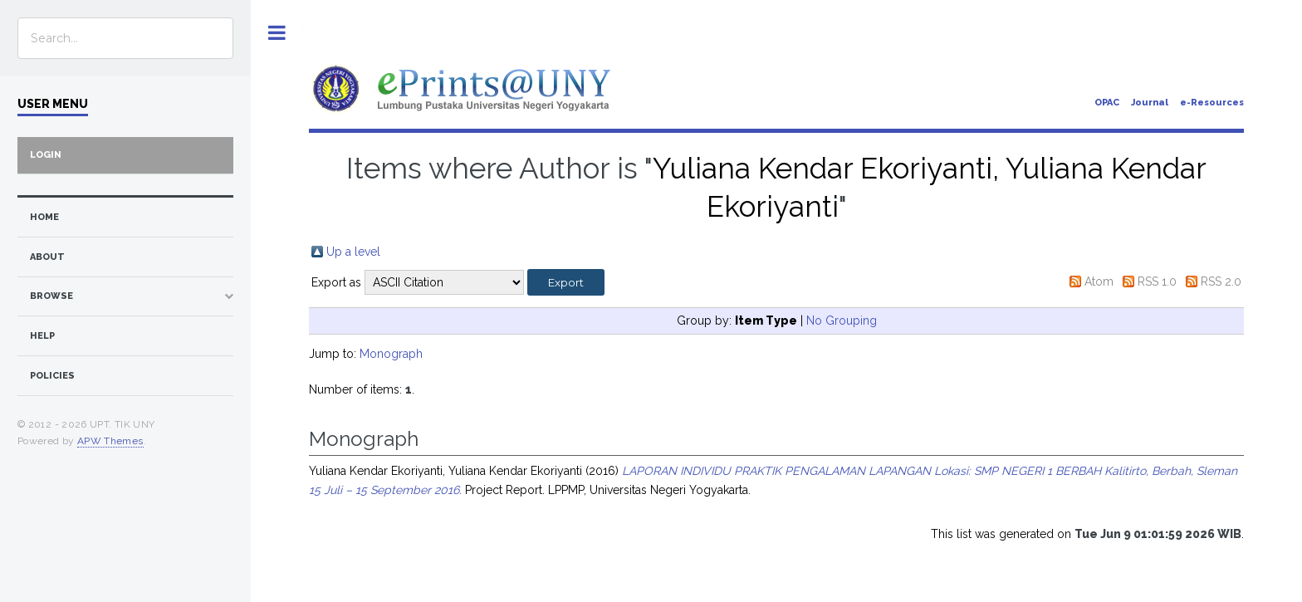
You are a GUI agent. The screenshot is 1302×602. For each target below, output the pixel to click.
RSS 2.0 (1221, 281)
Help (42, 335)
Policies (52, 375)
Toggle (277, 33)
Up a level (353, 251)
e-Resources (1212, 102)
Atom (1099, 281)
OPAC (1106, 102)
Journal (1149, 102)
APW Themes (110, 441)
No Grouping (841, 320)
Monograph (391, 353)
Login (45, 154)
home (44, 217)
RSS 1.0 (1157, 281)
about (47, 257)
